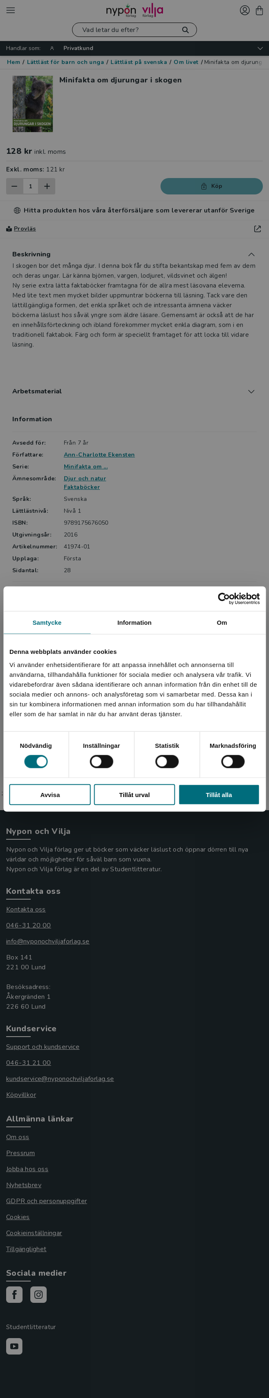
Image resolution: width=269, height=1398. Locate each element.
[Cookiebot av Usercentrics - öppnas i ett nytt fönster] (224, 599)
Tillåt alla (219, 794)
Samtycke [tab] (46, 622)
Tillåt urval (134, 794)
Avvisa (50, 794)
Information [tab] (135, 622)
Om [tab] (222, 622)
